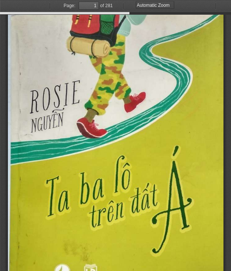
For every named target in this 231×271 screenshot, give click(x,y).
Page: (69, 5)
